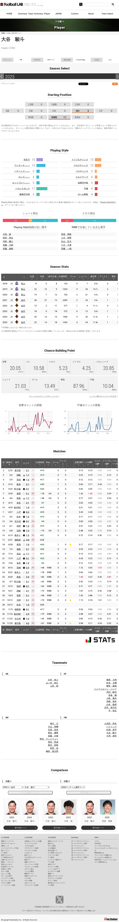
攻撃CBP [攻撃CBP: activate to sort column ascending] (79, 463)
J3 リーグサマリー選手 (79, 857)
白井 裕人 (53, 680)
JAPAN (58, 13)
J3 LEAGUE (52, 837)
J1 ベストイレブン (77, 846)
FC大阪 (17, 489)
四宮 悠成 (53, 742)
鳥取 (19, 498)
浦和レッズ (5, 846)
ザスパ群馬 (52, 846)
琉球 (19, 526)
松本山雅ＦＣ (52, 850)
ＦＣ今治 (27, 878)
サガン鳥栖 (28, 880)
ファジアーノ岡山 (7, 878)
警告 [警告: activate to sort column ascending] (114, 277)
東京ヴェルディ (6, 855)
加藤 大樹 (8, 245)
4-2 (27, 623)
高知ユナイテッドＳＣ (55, 876)
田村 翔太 (8, 238)
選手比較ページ (20, 828)
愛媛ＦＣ (51, 874)
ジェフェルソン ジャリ (105, 689)
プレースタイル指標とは (103, 855)
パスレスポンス (22, 188)
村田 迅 (54, 748)
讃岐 (19, 475)
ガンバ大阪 (5, 871)
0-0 (27, 540)
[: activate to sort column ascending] (9, 277)
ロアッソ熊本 (52, 880)
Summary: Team (25, 13)
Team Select (107, 13)
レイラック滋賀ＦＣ (55, 860)
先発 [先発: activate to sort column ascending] (42, 277)
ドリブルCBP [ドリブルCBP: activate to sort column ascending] (107, 463)
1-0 (27, 507)
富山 (23, 283)
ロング (24, 177)
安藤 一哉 (66, 248)
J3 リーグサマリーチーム (80, 855)
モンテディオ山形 (30, 850)
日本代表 (98, 843)
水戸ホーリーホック (8, 843)
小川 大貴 (66, 245)
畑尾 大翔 (111, 680)
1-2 (27, 479)
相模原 (18, 540)
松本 (19, 517)
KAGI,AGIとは (99, 853)
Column (74, 13)
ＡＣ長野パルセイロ (55, 853)
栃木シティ (28, 855)
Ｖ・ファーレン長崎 (8, 885)
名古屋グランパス (7, 867)
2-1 (27, 470)
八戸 (19, 512)
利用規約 (39, 907)
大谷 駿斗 (111, 733)
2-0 (27, 577)
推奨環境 (46, 907)
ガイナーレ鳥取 (53, 867)
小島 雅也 (111, 698)
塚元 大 (54, 723)
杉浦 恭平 (111, 729)
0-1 (27, 489)
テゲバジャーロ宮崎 (31, 885)
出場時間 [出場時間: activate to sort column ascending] (63, 277)
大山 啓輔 (53, 726)
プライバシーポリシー (58, 907)
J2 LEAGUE (28, 837)
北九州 (18, 521)
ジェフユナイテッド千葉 (9, 848)
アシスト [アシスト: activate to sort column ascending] (103, 277)
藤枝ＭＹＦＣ (29, 874)
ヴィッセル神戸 (6, 876)
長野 (19, 493)
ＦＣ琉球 (51, 885)
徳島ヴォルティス (30, 876)
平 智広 (112, 710)
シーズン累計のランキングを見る (102, 396)
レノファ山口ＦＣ (54, 869)
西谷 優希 (53, 733)
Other (97, 837)
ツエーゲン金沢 (53, 855)
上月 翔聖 (66, 238)
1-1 (27, 475)
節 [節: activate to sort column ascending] (3, 463)
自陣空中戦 (83, 183)
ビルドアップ (82, 177)
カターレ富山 (29, 869)
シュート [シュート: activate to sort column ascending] (83, 277)
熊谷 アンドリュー (49, 739)
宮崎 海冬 (111, 701)
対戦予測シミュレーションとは (105, 860)
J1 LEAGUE (5, 837)
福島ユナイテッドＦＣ (55, 841)
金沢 (23, 300)
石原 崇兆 (53, 729)
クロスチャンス (81, 165)
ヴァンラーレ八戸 (30, 843)
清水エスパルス (6, 864)
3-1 (27, 493)
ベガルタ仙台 (29, 846)
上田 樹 (54, 686)
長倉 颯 (112, 695)
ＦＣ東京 (4, 853)
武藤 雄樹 (8, 248)
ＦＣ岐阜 (51, 857)
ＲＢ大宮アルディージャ (33, 857)
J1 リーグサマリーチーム (80, 841)
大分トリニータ (29, 883)
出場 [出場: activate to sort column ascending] (32, 277)
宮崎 (19, 568)
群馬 (19, 544)
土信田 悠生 (110, 723)
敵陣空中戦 (24, 194)
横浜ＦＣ (27, 860)
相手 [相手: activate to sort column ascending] (17, 463)
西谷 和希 (53, 745)
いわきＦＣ (28, 853)
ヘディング (22, 171)
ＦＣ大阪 (51, 862)
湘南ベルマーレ (29, 862)
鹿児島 (18, 470)
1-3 (27, 530)
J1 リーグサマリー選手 (79, 843)
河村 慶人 (8, 241)
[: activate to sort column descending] (4, 277)
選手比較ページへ (88, 792)
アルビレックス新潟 (31, 867)
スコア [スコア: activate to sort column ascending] (26, 463)
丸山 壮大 (66, 241)
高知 (19, 479)
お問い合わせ (79, 907)
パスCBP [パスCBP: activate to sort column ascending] (88, 463)
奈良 (19, 503)
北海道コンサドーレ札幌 (33, 841)
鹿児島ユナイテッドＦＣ (56, 883)
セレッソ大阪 (5, 874)
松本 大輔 (111, 683)
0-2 (27, 512)
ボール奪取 (83, 194)
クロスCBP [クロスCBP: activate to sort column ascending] (97, 463)
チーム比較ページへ (30, 792)
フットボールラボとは (102, 846)
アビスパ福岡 (5, 883)
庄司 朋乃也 (110, 707)
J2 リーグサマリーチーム (80, 848)
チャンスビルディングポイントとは (43, 396)
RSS (115, 84)
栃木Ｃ (18, 535)
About (91, 13)
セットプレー (21, 183)
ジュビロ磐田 (29, 871)
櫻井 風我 (111, 686)
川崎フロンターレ (7, 860)
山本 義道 (111, 704)
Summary (74, 837)
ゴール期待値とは (101, 862)
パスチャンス (82, 171)
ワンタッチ (22, 165)
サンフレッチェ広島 (8, 880)
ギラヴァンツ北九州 (55, 878)
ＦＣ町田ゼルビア (7, 857)
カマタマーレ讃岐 (54, 871)
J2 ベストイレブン (77, 853)
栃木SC (17, 507)
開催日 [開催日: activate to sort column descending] (9, 463)
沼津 (19, 530)
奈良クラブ (52, 864)
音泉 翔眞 (66, 234)
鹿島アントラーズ (7, 841)
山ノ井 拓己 (52, 683)
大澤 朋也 (111, 736)
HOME (9, 13)
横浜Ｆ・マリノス (7, 862)
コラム (97, 841)
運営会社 (70, 907)
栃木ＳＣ (51, 843)
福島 (19, 549)
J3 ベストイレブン (77, 860)
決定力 (27, 159)
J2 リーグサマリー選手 (79, 850)
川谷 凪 (7, 234)
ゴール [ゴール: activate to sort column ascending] (73, 277)
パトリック (111, 726)
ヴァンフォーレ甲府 (31, 864)
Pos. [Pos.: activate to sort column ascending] (48, 463)
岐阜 (19, 484)
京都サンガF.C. (6, 869)
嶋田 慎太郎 (52, 751)
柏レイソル (5, 850)
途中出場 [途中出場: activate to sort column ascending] (52, 277)
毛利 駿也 (111, 692)
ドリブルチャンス (80, 159)
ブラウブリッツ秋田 (31, 848)
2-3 (27, 568)
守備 (86, 188)
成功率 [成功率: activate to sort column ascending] (93, 277)
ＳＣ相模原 (52, 848)
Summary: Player (42, 13)
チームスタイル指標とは (103, 857)
